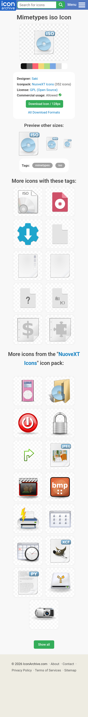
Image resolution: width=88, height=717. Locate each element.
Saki (35, 79)
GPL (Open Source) (44, 90)
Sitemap (70, 670)
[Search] (60, 5)
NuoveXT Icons (43, 84)
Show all (44, 644)
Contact (68, 664)
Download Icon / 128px (44, 104)
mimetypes (42, 165)
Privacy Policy (22, 670)
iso (60, 165)
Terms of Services (48, 670)
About (55, 664)
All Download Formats (44, 112)
